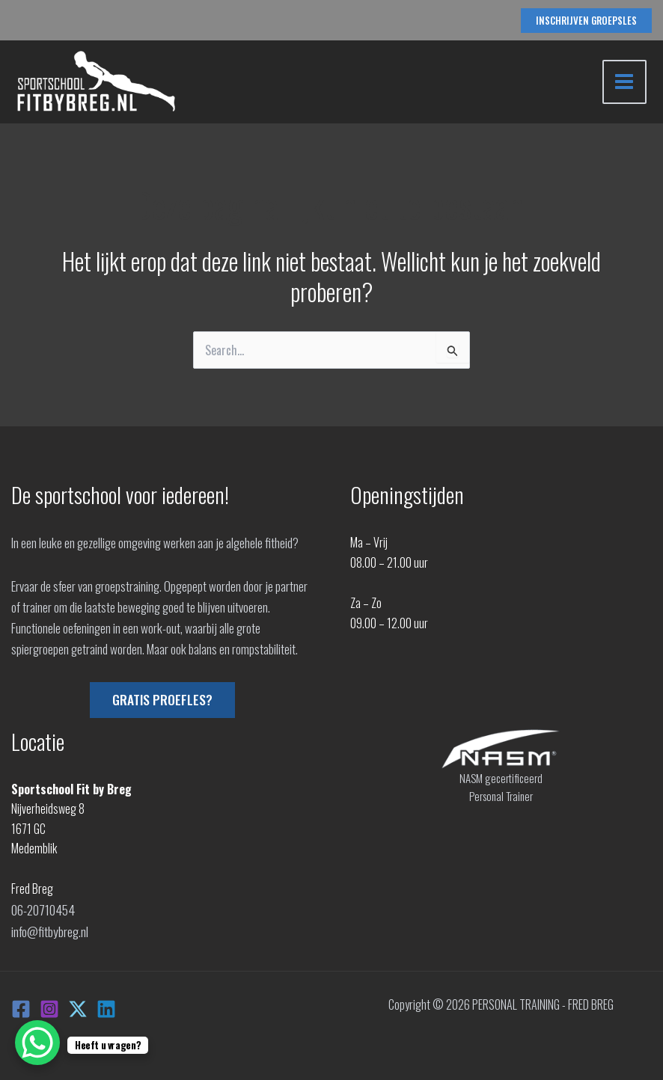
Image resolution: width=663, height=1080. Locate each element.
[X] (78, 1006)
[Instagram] (49, 1006)
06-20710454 (42, 909)
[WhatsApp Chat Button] (37, 1042)
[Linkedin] (106, 1006)
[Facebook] (21, 1006)
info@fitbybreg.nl (49, 929)
